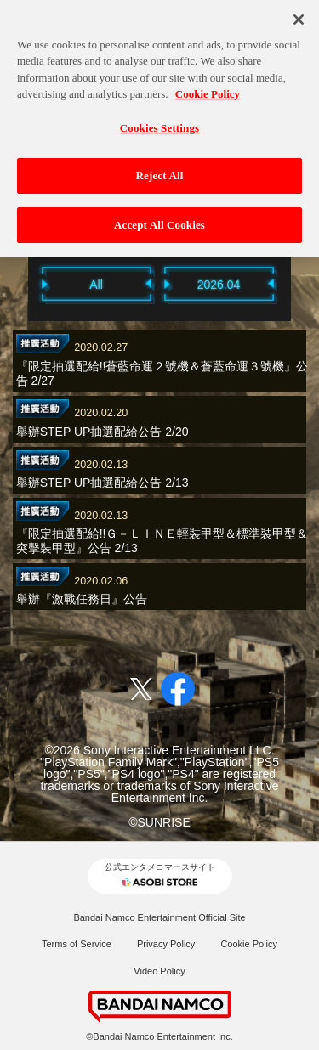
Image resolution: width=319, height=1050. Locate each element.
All (96, 284)
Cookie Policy (248, 944)
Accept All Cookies (159, 219)
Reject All (160, 170)
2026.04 (219, 284)
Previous (19, 283)
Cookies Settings (159, 122)
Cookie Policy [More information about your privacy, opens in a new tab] (207, 88)
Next (300, 283)
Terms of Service (76, 944)
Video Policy (159, 971)
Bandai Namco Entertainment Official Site (159, 917)
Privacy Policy (166, 944)
